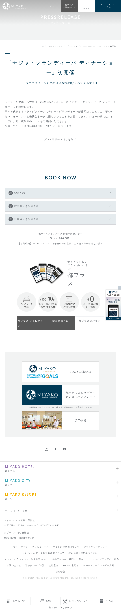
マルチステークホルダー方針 (98, 565)
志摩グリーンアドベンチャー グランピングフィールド (31, 525)
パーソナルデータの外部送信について (44, 553)
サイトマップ (20, 547)
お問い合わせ (14, 565)
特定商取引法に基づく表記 (83, 553)
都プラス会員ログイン (69, 6)
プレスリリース (40, 547)
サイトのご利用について (66, 547)
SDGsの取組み (71, 565)
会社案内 (53, 565)
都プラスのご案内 (89, 320)
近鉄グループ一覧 (35, 565)
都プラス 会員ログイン (30, 323)
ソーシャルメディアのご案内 (103, 559)
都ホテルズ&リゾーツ (60, 607)
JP (52, 6)
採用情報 (60, 572)
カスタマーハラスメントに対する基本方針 (25, 559)
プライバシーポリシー (96, 547)
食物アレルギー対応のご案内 (67, 559)
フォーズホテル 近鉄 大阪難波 (19, 520)
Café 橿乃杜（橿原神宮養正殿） (20, 538)
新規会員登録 (60, 320)
